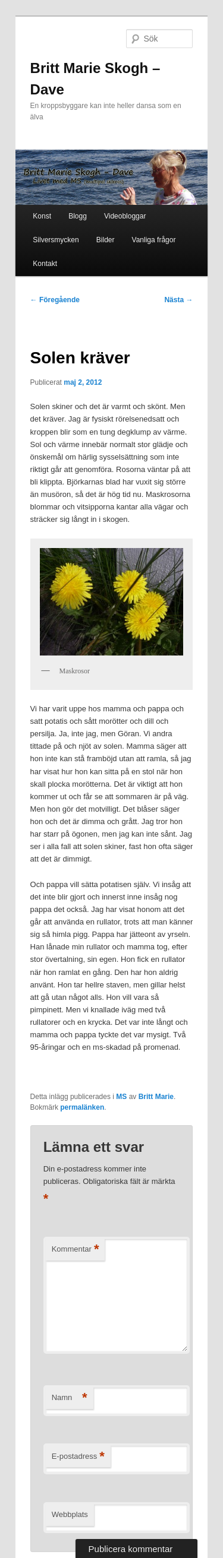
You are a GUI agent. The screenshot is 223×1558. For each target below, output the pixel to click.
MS (121, 1096)
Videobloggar (125, 216)
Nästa (178, 300)
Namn (69, 1398)
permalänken (82, 1107)
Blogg (77, 216)
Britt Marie (156, 1096)
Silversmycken (55, 240)
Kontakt (45, 263)
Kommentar (75, 1249)
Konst (42, 216)
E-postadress (78, 1456)
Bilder (105, 240)
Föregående (55, 300)
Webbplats (70, 1514)
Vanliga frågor (154, 240)
